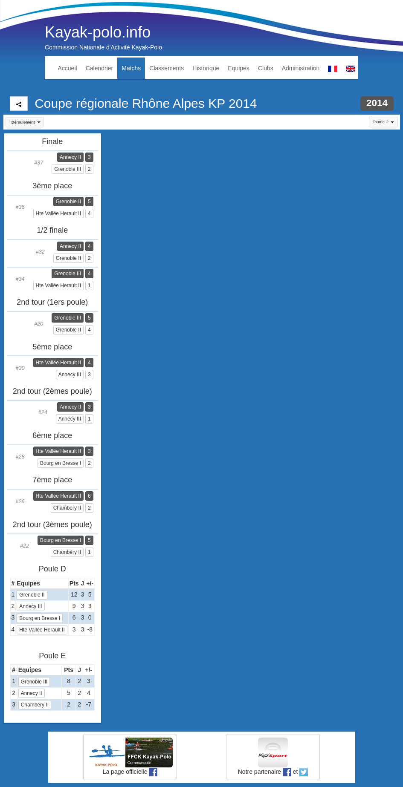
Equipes (238, 68)
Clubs (265, 68)
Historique (205, 68)
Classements (166, 68)
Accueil (67, 68)
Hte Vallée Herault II (58, 213)
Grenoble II (68, 202)
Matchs (131, 68)
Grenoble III (67, 169)
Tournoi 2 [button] (383, 122)
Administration (301, 68)
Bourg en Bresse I (60, 463)
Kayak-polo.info (98, 32)
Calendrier (99, 68)
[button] (25, 122)
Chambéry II (67, 508)
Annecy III (69, 375)
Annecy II (70, 157)
